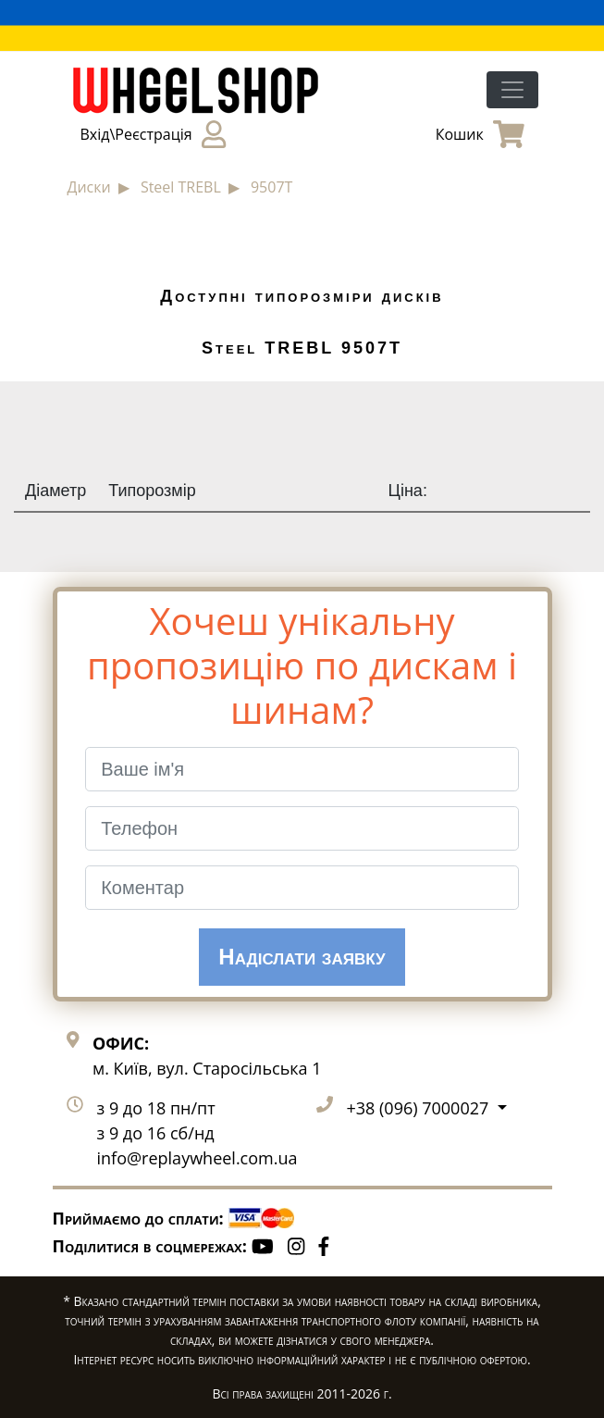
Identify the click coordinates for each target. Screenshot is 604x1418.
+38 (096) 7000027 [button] (420, 1108)
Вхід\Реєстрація (153, 134)
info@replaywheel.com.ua (197, 1158)
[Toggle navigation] (512, 89)
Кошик (480, 134)
